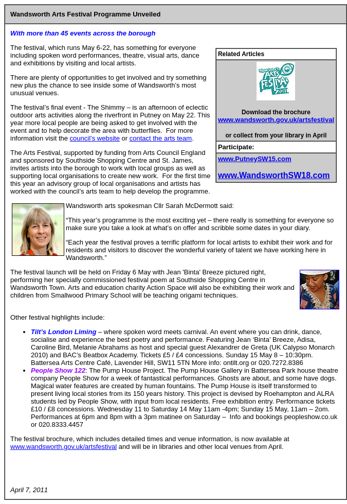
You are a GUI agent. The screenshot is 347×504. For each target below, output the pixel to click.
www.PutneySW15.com (254, 159)
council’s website (95, 138)
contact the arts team (161, 138)
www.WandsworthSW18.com (274, 175)
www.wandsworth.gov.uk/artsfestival (276, 120)
